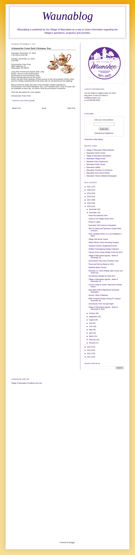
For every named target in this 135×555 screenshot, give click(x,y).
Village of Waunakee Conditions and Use (26, 383)
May (91, 330)
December (93, 209)
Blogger (72, 542)
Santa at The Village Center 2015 (101, 219)
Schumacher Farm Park (21, 96)
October (92, 313)
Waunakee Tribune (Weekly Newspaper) (101, 176)
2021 (89, 187)
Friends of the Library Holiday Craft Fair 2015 (105, 252)
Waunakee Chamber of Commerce (99, 170)
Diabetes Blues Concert (97, 267)
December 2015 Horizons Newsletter (102, 225)
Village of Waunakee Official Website (100, 150)
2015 (89, 206)
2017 (89, 200)
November (93, 213)
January (92, 343)
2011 (89, 357)
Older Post (71, 108)
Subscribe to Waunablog (93, 139)
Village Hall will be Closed (98, 239)
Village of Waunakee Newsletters (98, 156)
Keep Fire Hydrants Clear (98, 215)
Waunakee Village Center (95, 159)
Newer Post (16, 108)
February (92, 340)
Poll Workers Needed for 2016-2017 (102, 276)
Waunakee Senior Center (95, 153)
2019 (89, 193)
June (91, 326)
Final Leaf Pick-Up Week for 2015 (101, 264)
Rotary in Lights (94, 222)
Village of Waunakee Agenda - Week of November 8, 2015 (103, 308)
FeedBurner (108, 133)
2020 (89, 190)
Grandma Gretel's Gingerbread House (103, 246)
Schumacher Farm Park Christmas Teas (104, 261)
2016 (89, 203)
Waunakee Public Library (95, 164)
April (91, 333)
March (91, 336)
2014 (89, 347)
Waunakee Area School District (98, 173)
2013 (89, 350)
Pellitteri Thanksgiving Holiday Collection (104, 249)
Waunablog (67, 16)
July (91, 323)
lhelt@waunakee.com (92, 98)
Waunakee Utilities (93, 167)
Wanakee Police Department (97, 162)
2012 (89, 354)
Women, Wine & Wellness (98, 295)
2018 (89, 197)
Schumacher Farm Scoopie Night (101, 304)
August (92, 320)
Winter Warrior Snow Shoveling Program (104, 242)
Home (44, 108)
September (93, 317)
